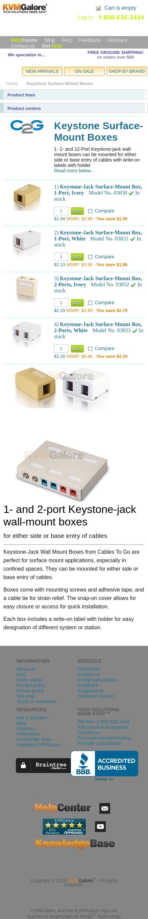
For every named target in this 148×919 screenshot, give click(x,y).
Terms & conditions (36, 701)
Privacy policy (31, 685)
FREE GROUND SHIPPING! (116, 52)
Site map (26, 696)
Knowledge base (34, 739)
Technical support (95, 696)
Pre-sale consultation (99, 743)
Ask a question (32, 717)
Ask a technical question (102, 727)
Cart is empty (120, 8)
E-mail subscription (97, 680)
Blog (50, 40)
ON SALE (84, 71)
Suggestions (90, 690)
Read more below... (74, 170)
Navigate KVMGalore (39, 744)
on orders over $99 (115, 57)
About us (26, 669)
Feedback (89, 40)
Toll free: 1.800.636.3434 (103, 721)
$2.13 (59, 264)
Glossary (117, 40)
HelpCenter (29, 734)
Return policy (30, 690)
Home (12, 83)
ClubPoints (88, 669)
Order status (30, 680)
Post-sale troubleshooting (104, 738)
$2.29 (59, 310)
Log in (85, 17)
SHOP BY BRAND (127, 71)
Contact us (23, 46)
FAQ (66, 40)
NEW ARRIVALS (42, 71)
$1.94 (59, 218)
